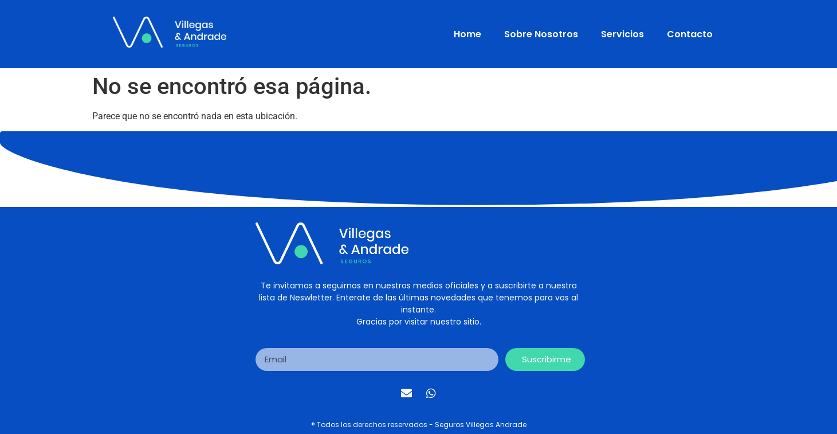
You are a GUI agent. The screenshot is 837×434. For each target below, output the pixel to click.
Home (467, 34)
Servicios (622, 34)
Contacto (690, 34)
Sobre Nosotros (541, 34)
